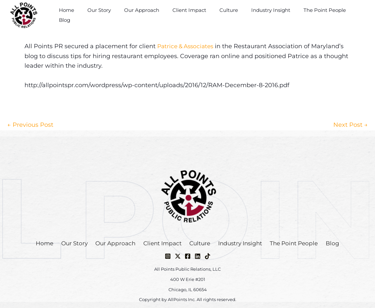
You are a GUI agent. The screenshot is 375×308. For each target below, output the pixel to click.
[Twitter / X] (178, 256)
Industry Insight (270, 15)
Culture (231, 15)
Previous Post (30, 125)
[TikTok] (208, 256)
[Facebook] (188, 256)
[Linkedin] (198, 256)
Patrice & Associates (187, 46)
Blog (357, 15)
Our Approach (151, 15)
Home (82, 15)
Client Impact (195, 15)
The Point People (321, 15)
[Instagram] (168, 256)
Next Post (350, 125)
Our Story (112, 15)
